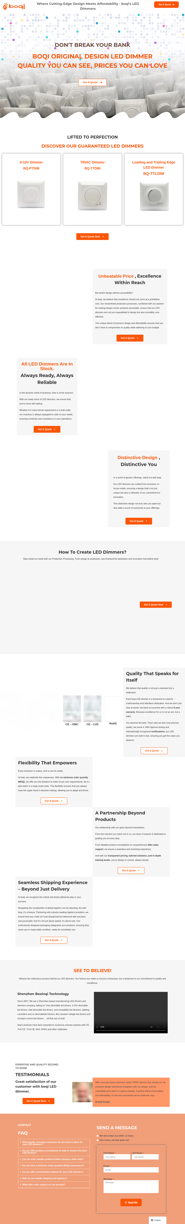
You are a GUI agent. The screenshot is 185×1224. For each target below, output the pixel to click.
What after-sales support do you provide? (43, 1185)
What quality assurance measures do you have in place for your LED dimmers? (52, 1143)
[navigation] (158, 1220)
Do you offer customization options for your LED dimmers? (53, 1172)
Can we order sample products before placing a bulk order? (53, 1159)
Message (108, 1179)
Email (106, 1166)
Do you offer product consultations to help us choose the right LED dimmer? (54, 1152)
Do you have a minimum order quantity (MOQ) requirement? (53, 1165)
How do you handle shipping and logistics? (44, 1178)
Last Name (137, 1153)
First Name (109, 1153)
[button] (54, 1143)
